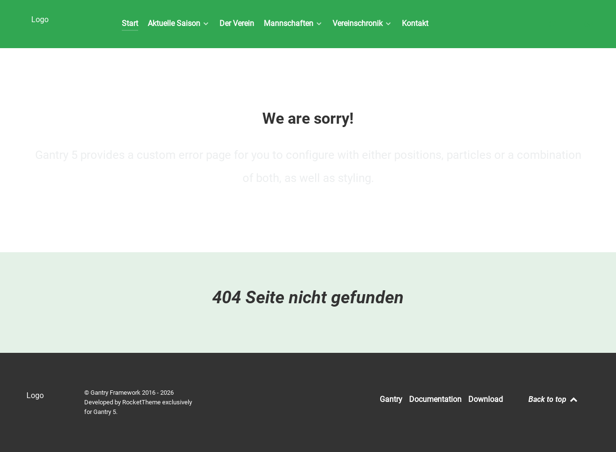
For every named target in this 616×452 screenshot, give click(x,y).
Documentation (435, 399)
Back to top (553, 399)
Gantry (391, 399)
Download (485, 399)
